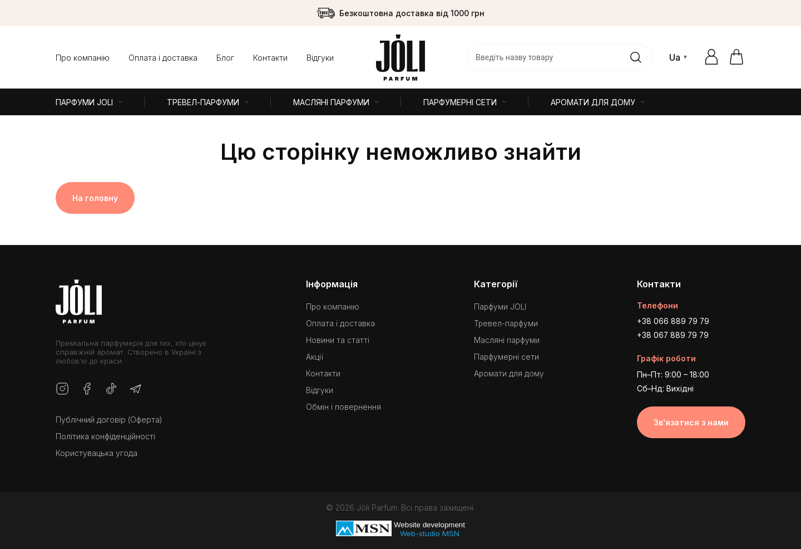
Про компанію (83, 57)
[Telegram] (135, 389)
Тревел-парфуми (506, 320)
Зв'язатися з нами (691, 419)
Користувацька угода (96, 453)
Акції (314, 353)
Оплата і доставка (162, 57)
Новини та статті (337, 336)
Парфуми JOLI (500, 303)
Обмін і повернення (343, 403)
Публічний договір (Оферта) (109, 419)
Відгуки (320, 57)
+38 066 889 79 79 (673, 318)
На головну (95, 198)
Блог (225, 57)
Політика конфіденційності (105, 436)
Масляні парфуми (507, 336)
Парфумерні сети (507, 353)
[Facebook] (86, 389)
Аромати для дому (509, 370)
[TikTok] (111, 389)
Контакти (270, 57)
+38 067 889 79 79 (673, 332)
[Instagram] (62, 389)
